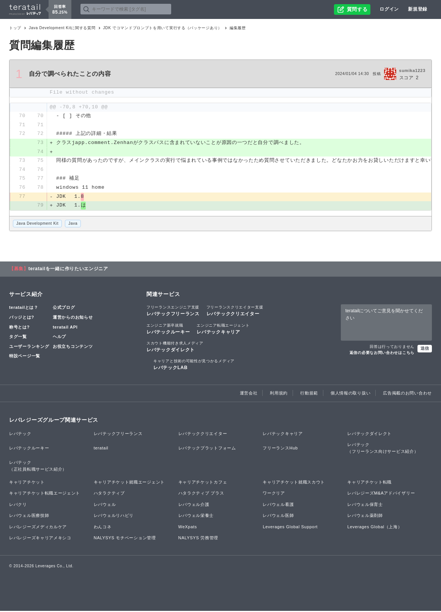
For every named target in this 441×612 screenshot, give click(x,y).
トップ (15, 28)
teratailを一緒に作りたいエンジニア (68, 269)
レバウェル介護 (193, 505)
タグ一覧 (18, 337)
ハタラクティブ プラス (201, 494)
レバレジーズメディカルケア (38, 528)
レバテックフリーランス (173, 311)
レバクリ (18, 505)
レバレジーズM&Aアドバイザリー (381, 494)
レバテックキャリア (223, 330)
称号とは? (19, 328)
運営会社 (249, 394)
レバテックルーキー (168, 330)
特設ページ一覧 (24, 357)
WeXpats (187, 528)
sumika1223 (412, 70)
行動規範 (309, 394)
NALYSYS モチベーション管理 (125, 539)
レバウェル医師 (278, 516)
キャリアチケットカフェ (202, 483)
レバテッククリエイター (234, 311)
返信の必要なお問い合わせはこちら (382, 354)
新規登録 (417, 9)
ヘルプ (59, 337)
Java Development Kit (37, 224)
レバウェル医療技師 (29, 516)
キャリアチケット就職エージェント (129, 483)
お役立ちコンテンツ (73, 347)
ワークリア (274, 494)
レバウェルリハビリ (114, 516)
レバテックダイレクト (174, 347)
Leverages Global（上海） (374, 528)
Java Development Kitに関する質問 (62, 28)
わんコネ (103, 528)
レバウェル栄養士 (196, 516)
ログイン (389, 9)
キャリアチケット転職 (369, 483)
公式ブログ (64, 308)
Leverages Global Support (290, 528)
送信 (425, 349)
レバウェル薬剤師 (365, 516)
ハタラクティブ (109, 494)
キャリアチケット (27, 483)
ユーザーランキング (29, 347)
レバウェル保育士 (365, 505)
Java (72, 224)
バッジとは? (21, 318)
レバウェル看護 (278, 505)
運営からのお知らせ (73, 318)
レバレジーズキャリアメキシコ (40, 539)
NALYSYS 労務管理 (198, 539)
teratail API (65, 328)
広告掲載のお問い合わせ (407, 394)
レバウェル (105, 505)
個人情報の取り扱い (350, 394)
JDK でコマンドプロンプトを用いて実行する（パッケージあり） (162, 28)
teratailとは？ (23, 308)
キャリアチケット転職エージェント (44, 494)
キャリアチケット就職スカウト (294, 483)
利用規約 (279, 394)
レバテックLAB (194, 365)
